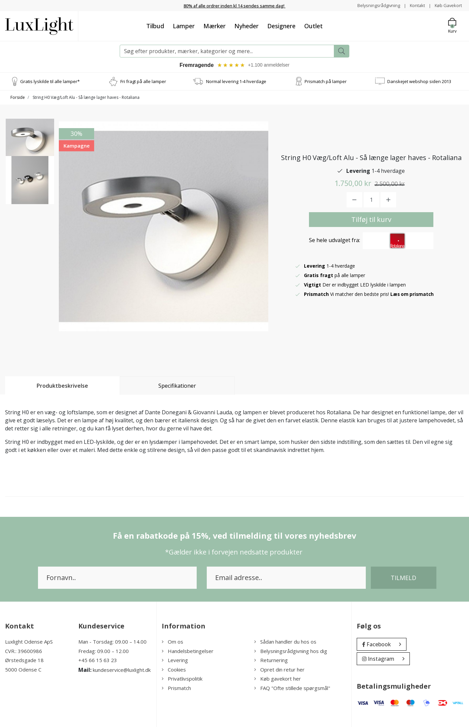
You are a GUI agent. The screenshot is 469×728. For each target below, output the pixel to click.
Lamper (184, 26)
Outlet (313, 26)
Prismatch (176, 689)
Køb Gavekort (447, 5)
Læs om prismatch (412, 295)
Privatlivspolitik (182, 679)
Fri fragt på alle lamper (143, 82)
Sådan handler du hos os (285, 642)
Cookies (174, 670)
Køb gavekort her (277, 679)
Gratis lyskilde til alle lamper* (50, 82)
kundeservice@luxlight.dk (122, 670)
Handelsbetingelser (187, 652)
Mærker (214, 26)
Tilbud (155, 26)
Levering (175, 661)
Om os (172, 642)
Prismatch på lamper (326, 82)
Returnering (271, 661)
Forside (17, 98)
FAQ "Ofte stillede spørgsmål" (292, 689)
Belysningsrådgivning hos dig (290, 652)
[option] (30, 147)
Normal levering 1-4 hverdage (236, 82)
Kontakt (413, 5)
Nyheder (246, 26)
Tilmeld (403, 579)
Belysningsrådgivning (372, 5)
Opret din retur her (279, 670)
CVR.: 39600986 (23, 652)
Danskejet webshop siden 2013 (419, 82)
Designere (281, 26)
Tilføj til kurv (371, 220)
